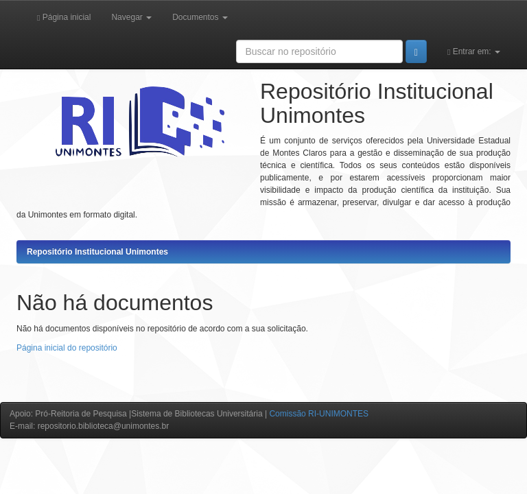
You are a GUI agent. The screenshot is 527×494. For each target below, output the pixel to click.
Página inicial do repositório (66, 348)
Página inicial (64, 17)
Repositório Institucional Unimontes (97, 252)
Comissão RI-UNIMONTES (318, 414)
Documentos (200, 17)
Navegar (131, 17)
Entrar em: (473, 51)
